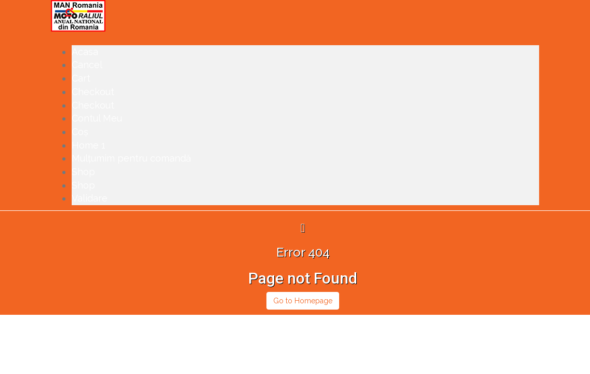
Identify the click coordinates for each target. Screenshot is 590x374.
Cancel (87, 64)
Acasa (85, 51)
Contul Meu (97, 118)
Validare (90, 198)
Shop (83, 171)
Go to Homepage (302, 301)
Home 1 (88, 145)
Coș (80, 131)
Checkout (93, 91)
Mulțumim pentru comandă (131, 158)
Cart (81, 78)
